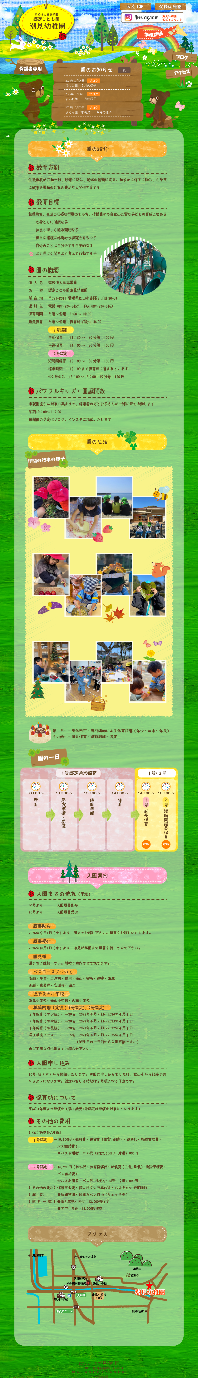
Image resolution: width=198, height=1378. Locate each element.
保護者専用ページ (30, 68)
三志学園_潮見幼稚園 (46, 22)
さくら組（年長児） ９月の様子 (89, 112)
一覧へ (124, 70)
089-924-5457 (92, 1371)
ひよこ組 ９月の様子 (81, 85)
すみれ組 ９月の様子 (81, 99)
